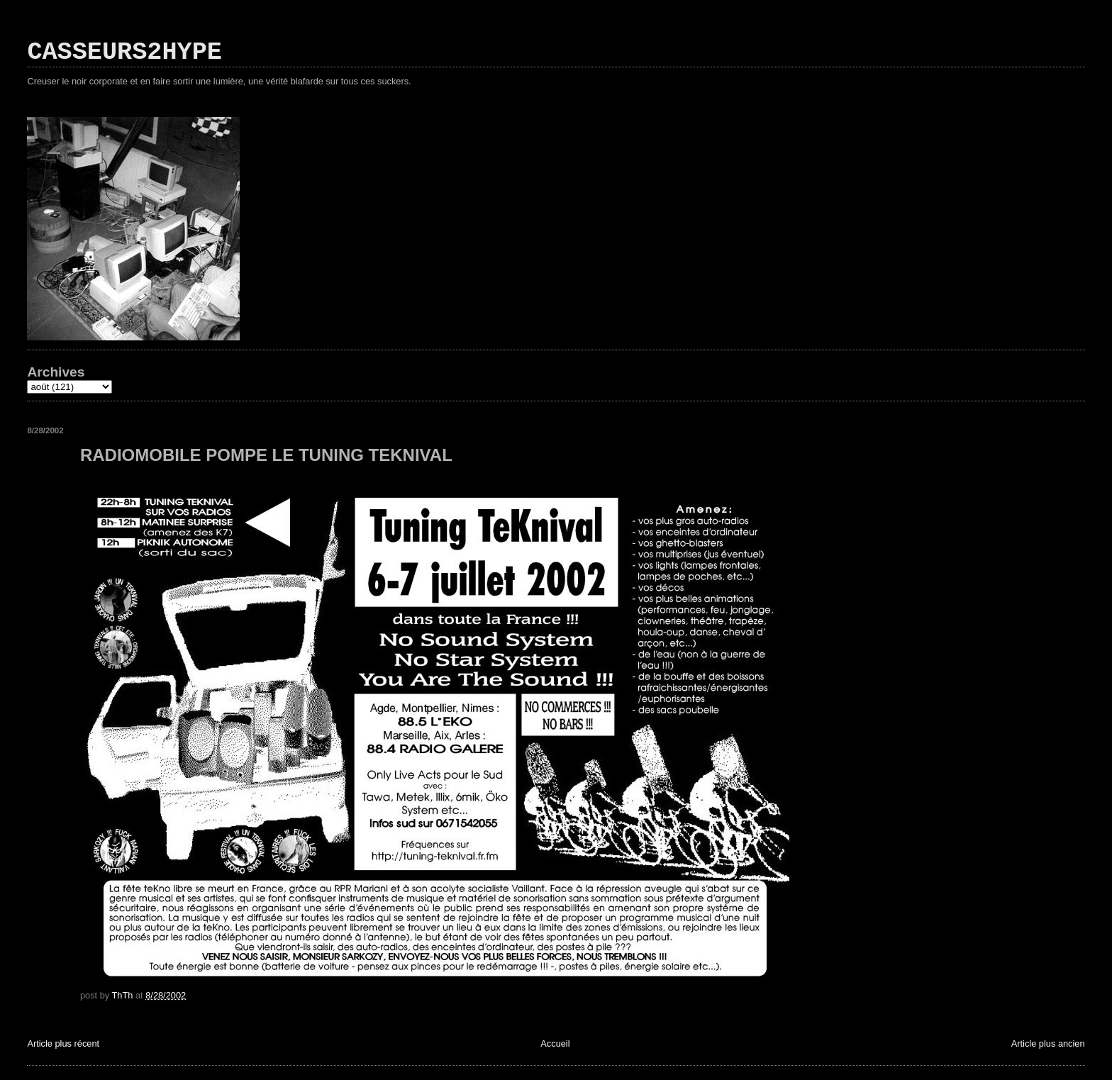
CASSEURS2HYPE (124, 52)
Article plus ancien (1048, 1043)
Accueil (554, 1043)
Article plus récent (63, 1043)
